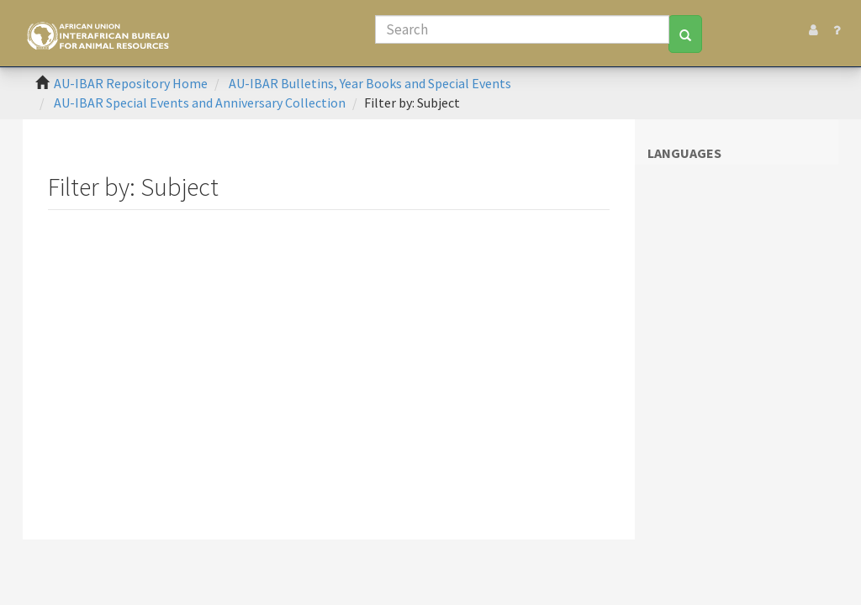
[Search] (522, 29)
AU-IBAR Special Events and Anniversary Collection (200, 102)
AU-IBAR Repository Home (131, 83)
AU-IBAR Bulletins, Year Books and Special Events (370, 83)
